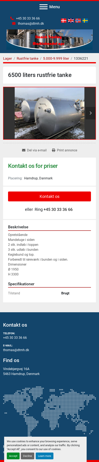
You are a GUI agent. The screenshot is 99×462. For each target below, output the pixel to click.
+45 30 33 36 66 (27, 18)
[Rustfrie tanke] (27, 58)
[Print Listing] (64, 150)
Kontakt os (49, 196)
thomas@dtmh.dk (30, 24)
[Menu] (43, 6)
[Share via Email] (34, 150)
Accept (13, 455)
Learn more (44, 455)
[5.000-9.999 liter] (56, 58)
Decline (27, 455)
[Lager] (7, 58)
